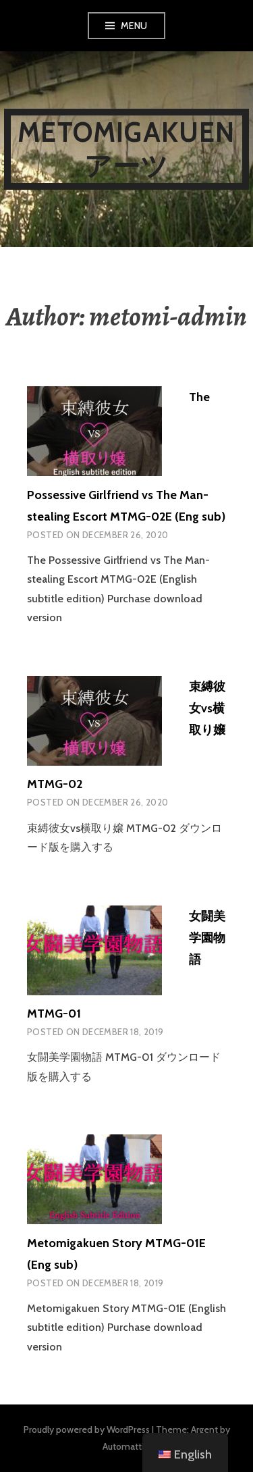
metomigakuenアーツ (126, 148)
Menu (134, 26)
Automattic (125, 1446)
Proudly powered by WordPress (87, 1429)
